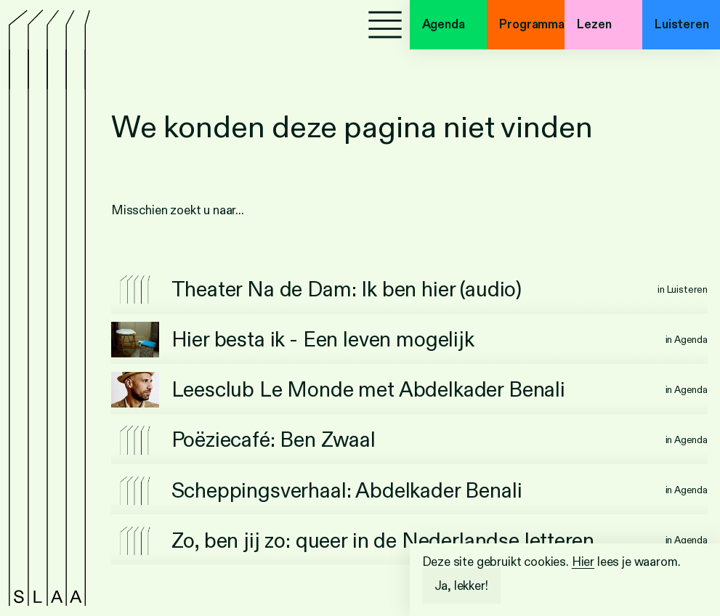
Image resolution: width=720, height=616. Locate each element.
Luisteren (681, 24)
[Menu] (385, 24)
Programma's (532, 24)
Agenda (443, 24)
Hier (583, 562)
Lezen (594, 24)
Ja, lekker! (461, 585)
